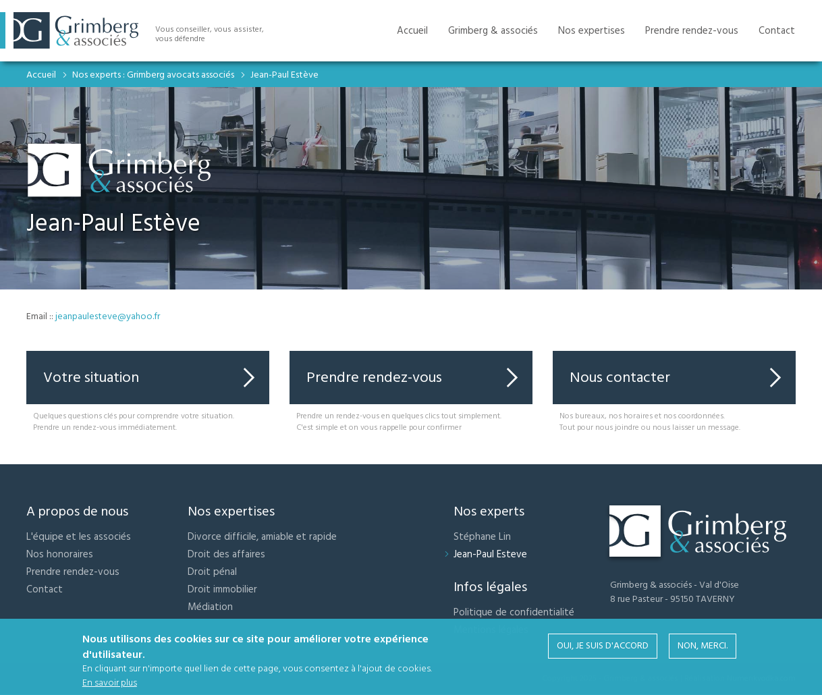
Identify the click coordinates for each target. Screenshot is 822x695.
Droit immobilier (222, 589)
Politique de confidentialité (514, 612)
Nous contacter (620, 377)
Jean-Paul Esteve (490, 554)
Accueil (41, 75)
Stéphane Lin (482, 537)
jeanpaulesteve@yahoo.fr (107, 316)
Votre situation (91, 377)
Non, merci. (703, 646)
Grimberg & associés (493, 31)
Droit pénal (212, 572)
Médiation (210, 607)
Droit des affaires (226, 554)
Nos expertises (591, 31)
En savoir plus (109, 683)
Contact (44, 589)
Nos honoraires (59, 554)
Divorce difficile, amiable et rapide (262, 537)
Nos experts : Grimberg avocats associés (153, 75)
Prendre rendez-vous (374, 377)
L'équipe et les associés (78, 537)
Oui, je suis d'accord (603, 646)
